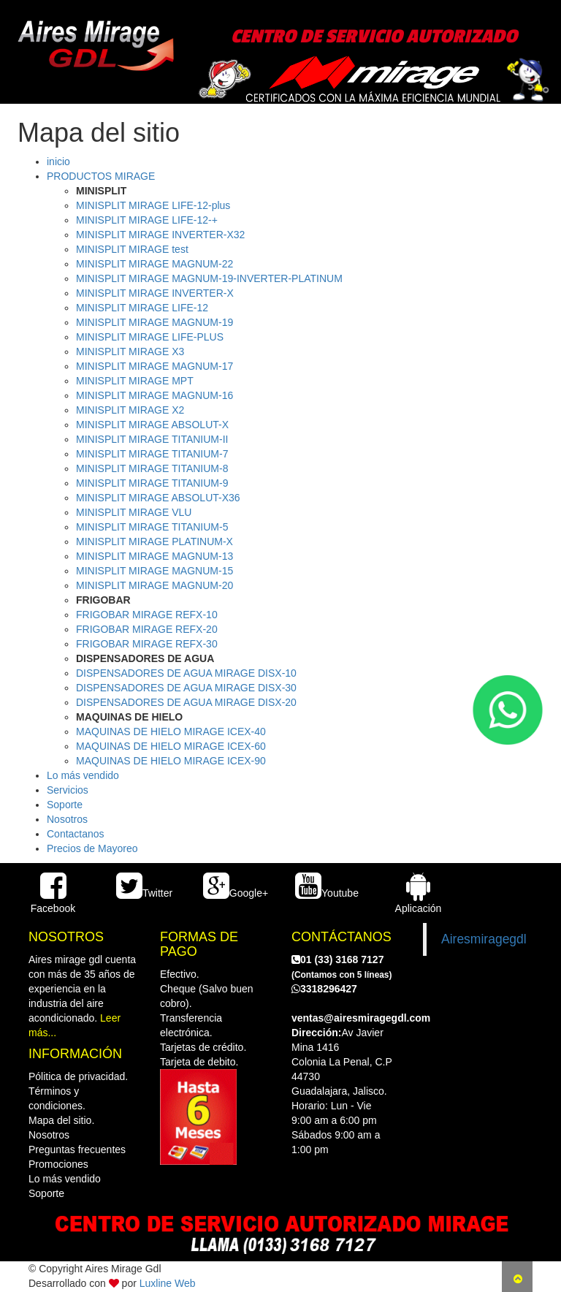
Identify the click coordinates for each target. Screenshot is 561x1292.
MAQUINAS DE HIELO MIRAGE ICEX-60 (171, 746)
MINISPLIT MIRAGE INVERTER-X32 (160, 234)
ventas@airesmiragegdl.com (360, 1018)
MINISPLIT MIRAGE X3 (130, 351)
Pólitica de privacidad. (78, 1076)
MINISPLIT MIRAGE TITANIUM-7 (152, 454)
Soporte (65, 804)
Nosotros (67, 819)
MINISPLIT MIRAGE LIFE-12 (142, 308)
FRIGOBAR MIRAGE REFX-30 (147, 644)
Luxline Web (168, 1283)
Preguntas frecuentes (77, 1149)
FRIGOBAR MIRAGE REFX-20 (147, 629)
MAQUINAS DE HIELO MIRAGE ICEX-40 (171, 731)
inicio (58, 161)
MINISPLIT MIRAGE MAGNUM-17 (154, 366)
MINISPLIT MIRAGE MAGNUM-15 (154, 571)
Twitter (144, 893)
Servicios (67, 790)
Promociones (58, 1164)
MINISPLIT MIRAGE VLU (133, 512)
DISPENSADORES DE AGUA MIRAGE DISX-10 (186, 673)
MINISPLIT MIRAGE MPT (135, 381)
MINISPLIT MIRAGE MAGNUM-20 (154, 585)
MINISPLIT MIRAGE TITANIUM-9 (152, 483)
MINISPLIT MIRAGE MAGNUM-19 (154, 322)
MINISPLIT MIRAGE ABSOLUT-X (152, 424)
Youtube (327, 893)
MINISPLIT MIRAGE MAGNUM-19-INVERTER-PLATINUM (209, 278)
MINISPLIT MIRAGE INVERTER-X (155, 293)
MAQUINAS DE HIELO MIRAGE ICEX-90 (171, 761)
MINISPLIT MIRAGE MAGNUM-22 (154, 264)
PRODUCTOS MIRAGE (101, 176)
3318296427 (324, 989)
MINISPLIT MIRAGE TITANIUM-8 (152, 468)
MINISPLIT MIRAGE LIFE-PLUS (150, 337)
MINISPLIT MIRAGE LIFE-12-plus (153, 205)
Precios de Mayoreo (92, 848)
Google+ (235, 893)
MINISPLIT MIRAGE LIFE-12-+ (147, 220)
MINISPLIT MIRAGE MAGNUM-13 (154, 556)
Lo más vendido (83, 775)
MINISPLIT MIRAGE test (132, 249)
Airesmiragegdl (484, 939)
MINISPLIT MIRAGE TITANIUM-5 (152, 527)
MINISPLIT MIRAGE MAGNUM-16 (154, 395)
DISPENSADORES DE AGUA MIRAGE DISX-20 (186, 702)
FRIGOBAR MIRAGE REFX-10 (147, 614)
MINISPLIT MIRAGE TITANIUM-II (152, 439)
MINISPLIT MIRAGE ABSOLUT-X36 (158, 497)
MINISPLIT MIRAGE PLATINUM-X (154, 541)
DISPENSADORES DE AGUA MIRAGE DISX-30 (186, 688)
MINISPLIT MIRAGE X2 (130, 410)
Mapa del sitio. (61, 1120)
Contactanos (75, 834)
